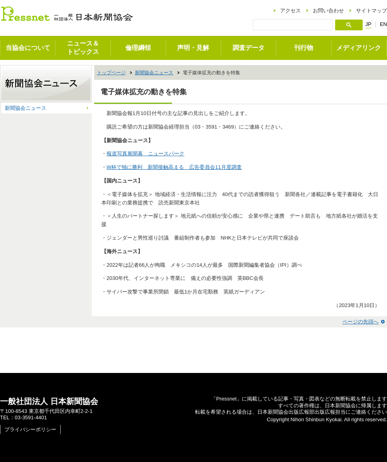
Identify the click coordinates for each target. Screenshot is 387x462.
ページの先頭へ (360, 322)
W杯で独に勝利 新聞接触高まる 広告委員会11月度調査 (174, 167)
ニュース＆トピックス (83, 47)
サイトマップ (371, 10)
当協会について (28, 47)
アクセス (290, 10)
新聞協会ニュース (154, 72)
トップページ (111, 72)
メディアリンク (358, 47)
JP (368, 24)
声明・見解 (193, 47)
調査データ (249, 47)
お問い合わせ (328, 10)
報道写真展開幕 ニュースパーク (145, 154)
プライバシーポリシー (30, 429)
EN (383, 24)
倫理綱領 (138, 47)
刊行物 (303, 47)
